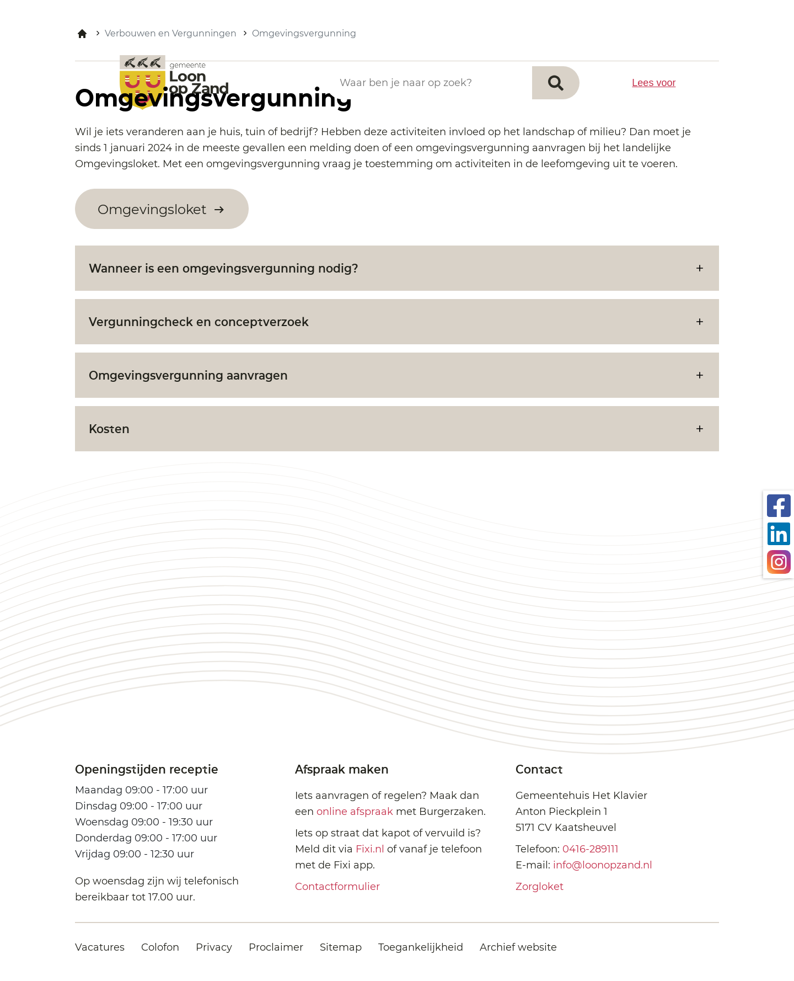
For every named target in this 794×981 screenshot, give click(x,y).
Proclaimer (276, 947)
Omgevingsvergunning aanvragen (188, 375)
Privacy (214, 947)
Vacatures (100, 947)
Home (82, 33)
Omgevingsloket (154, 209)
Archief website (518, 947)
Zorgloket (540, 887)
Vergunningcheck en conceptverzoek (199, 321)
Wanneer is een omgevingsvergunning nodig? (223, 268)
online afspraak (354, 812)
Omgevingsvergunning (304, 33)
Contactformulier (337, 887)
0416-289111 (590, 849)
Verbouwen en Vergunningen (171, 33)
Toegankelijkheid (420, 947)
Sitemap (341, 947)
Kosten (109, 428)
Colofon (160, 947)
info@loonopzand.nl (602, 865)
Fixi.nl (370, 849)
